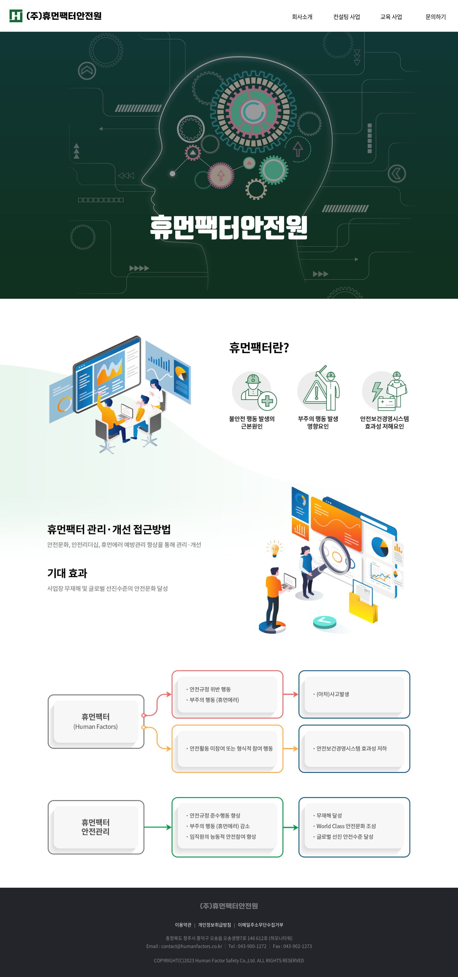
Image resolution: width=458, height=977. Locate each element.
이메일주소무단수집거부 (260, 924)
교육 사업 (391, 16)
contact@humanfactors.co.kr (191, 946)
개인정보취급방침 (214, 924)
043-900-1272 (252, 946)
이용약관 (183, 924)
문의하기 (436, 16)
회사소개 (302, 16)
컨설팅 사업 (346, 16)
